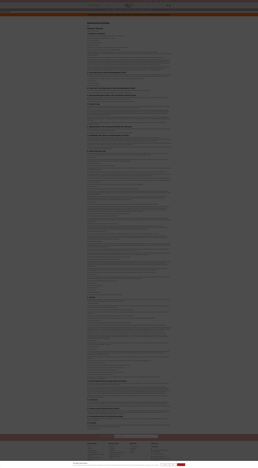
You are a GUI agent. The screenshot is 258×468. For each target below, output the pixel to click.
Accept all (181, 464)
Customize (165, 464)
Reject (173, 464)
